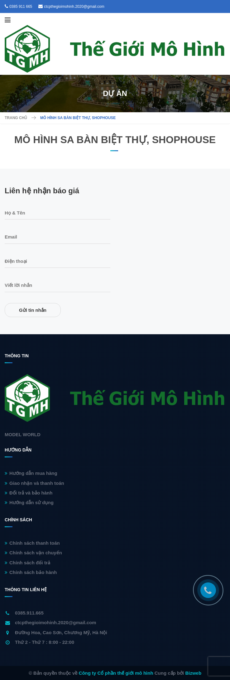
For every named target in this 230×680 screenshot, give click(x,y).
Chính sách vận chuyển (33, 552)
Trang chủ (16, 118)
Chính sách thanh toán (32, 543)
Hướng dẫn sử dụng (29, 502)
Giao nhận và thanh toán (34, 483)
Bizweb (193, 673)
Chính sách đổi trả (27, 562)
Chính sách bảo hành (31, 572)
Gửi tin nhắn (32, 310)
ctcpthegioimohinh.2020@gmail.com (74, 6)
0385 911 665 (20, 6)
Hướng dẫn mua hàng (31, 473)
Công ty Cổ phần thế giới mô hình (116, 673)
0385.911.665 (29, 612)
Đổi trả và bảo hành (28, 492)
